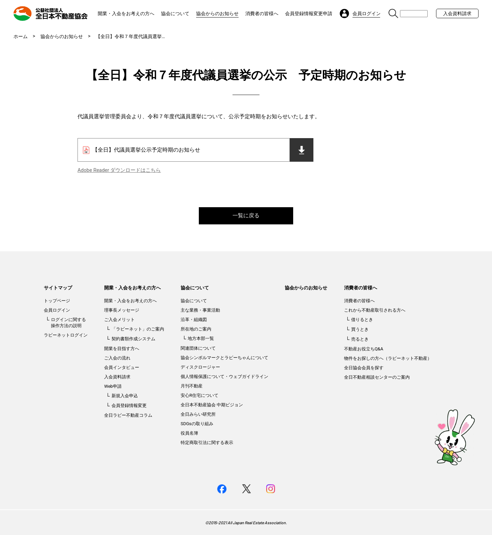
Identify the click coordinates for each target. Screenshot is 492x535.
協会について (175, 13)
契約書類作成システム (133, 338)
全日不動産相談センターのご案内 (377, 377)
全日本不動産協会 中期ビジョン (212, 404)
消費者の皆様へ (261, 13)
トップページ (57, 300)
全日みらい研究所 (198, 414)
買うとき (360, 329)
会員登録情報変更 (129, 405)
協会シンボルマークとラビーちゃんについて (224, 357)
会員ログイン (57, 310)
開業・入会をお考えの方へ (126, 13)
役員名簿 (189, 433)
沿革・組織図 (194, 319)
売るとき (360, 339)
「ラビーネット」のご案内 (138, 329)
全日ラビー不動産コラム (128, 415)
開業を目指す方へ (121, 348)
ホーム (20, 36)
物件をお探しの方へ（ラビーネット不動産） (388, 358)
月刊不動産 (192, 385)
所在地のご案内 (196, 329)
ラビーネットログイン (66, 335)
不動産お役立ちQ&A (363, 348)
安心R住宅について (199, 395)
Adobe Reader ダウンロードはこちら (119, 170)
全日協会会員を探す (363, 367)
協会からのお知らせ (217, 13)
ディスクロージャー (200, 367)
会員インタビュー (121, 367)
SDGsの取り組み (197, 423)
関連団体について (198, 348)
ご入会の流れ (117, 357)
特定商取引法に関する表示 (207, 442)
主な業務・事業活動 (200, 310)
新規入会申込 (125, 395)
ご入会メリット (119, 319)
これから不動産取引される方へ (374, 310)
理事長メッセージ (121, 310)
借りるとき (362, 319)
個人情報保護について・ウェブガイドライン (224, 376)
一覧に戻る (246, 215)
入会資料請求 (457, 13)
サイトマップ (58, 287)
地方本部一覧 (201, 338)
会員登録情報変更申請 (308, 13)
